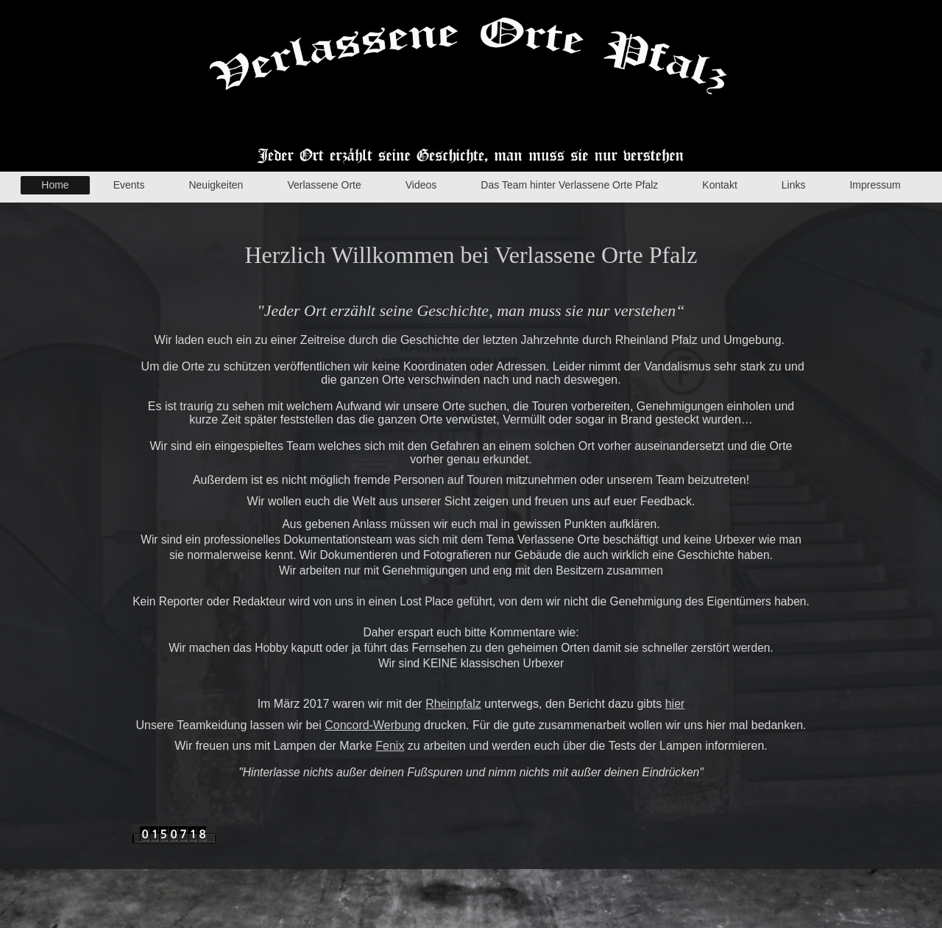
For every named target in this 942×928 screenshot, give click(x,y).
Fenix (389, 745)
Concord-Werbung (372, 725)
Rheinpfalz (453, 703)
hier (675, 703)
